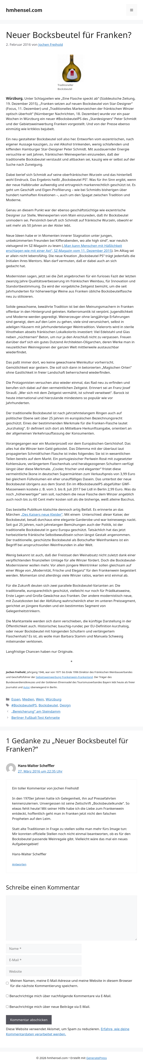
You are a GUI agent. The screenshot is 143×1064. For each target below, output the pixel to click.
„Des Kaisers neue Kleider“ (42, 514)
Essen (15, 699)
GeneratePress (96, 1058)
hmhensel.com (24, 10)
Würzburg (53, 699)
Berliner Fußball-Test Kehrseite (35, 717)
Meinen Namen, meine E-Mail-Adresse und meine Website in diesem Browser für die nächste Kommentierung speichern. (71, 983)
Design (65, 705)
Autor (26, 687)
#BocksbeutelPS (24, 705)
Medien (28, 699)
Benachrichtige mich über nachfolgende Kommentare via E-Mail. (60, 996)
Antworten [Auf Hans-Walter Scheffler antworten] (19, 864)
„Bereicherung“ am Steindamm (35, 711)
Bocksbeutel (48, 705)
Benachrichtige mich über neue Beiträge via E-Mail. (49, 1006)
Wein (40, 699)
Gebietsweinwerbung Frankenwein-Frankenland (64, 677)
